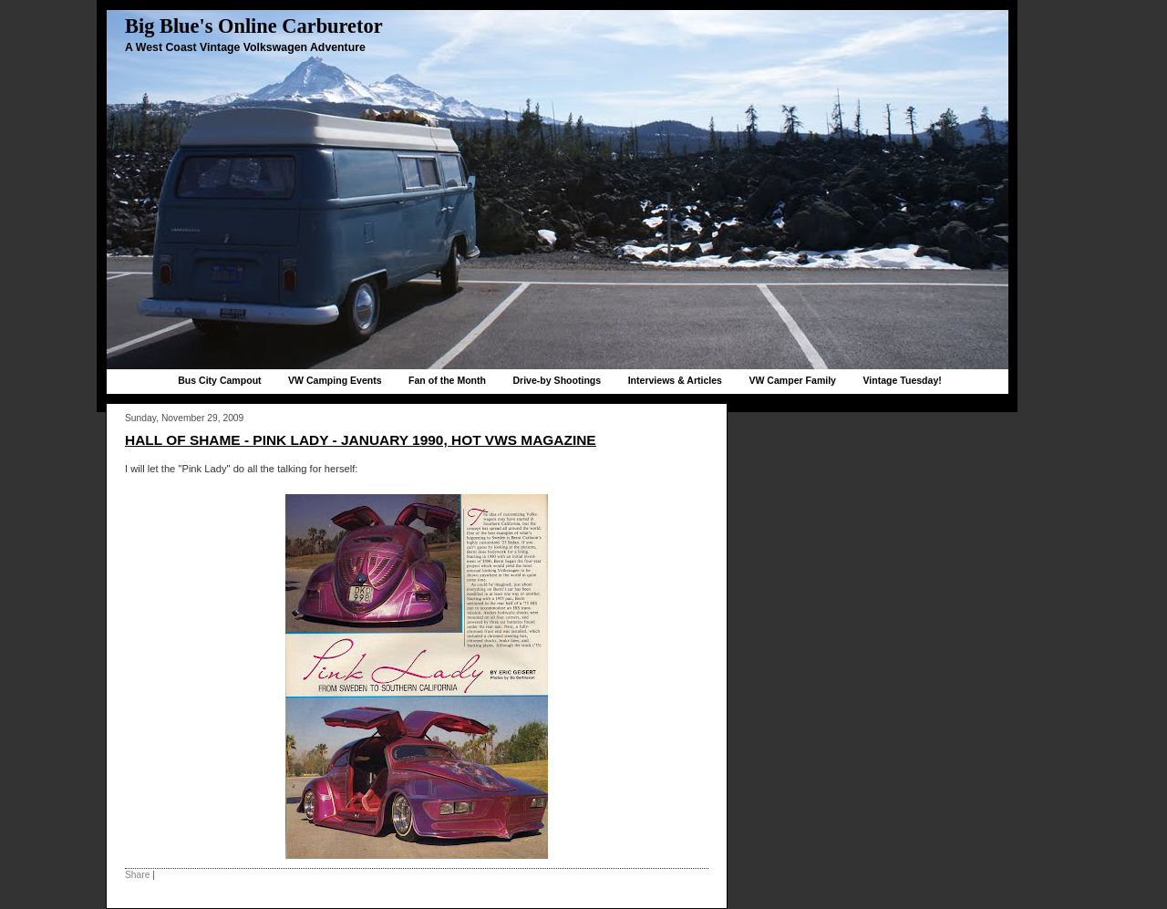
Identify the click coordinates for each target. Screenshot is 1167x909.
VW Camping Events (335, 380)
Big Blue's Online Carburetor (254, 26)
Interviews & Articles (675, 380)
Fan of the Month (447, 380)
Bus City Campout (219, 380)
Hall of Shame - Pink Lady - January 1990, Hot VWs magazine (360, 440)
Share (137, 875)
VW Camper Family (792, 380)
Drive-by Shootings (556, 380)
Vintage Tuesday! (901, 380)
